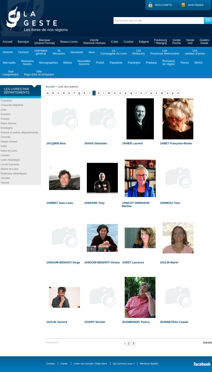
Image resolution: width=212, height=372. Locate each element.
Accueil (7, 41)
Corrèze (5, 114)
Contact (50, 363)
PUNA (100, 62)
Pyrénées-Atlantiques (14, 173)
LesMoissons (138, 52)
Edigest (144, 41)
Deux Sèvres (8, 123)
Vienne (5, 182)
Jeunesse (76, 52)
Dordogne (7, 128)
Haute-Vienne (9, 141)
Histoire (8, 52)
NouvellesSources (84, 62)
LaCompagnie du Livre (113, 52)
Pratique (151, 62)
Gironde (5, 137)
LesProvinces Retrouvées (164, 52)
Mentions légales (149, 363)
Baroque (23, 41)
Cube (114, 41)
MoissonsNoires (27, 62)
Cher (4, 109)
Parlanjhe (134, 62)
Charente (6, 100)
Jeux (92, 52)
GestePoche (176, 41)
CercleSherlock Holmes (94, 41)
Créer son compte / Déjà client (90, 363)
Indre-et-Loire (9, 150)
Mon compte (163, 5)
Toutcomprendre (10, 73)
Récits (185, 62)
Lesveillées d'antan (195, 52)
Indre (4, 146)
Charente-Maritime (12, 105)
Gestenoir (190, 41)
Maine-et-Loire (9, 169)
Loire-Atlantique (10, 159)
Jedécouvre (59, 52)
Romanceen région (168, 62)
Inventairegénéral (40, 52)
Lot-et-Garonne (10, 164)
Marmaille (9, 62)
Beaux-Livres (69, 41)
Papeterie (116, 62)
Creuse (5, 118)
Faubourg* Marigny (160, 41)
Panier (64, 363)
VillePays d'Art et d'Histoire (39, 73)
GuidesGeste (204, 41)
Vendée (5, 178)
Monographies (48, 62)
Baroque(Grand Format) (44, 41)
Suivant (207, 342)
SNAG (198, 62)
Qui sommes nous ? (124, 363)
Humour (23, 52)
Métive (67, 62)
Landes (5, 155)
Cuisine (128, 41)
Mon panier (196, 5)
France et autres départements (19, 132)
